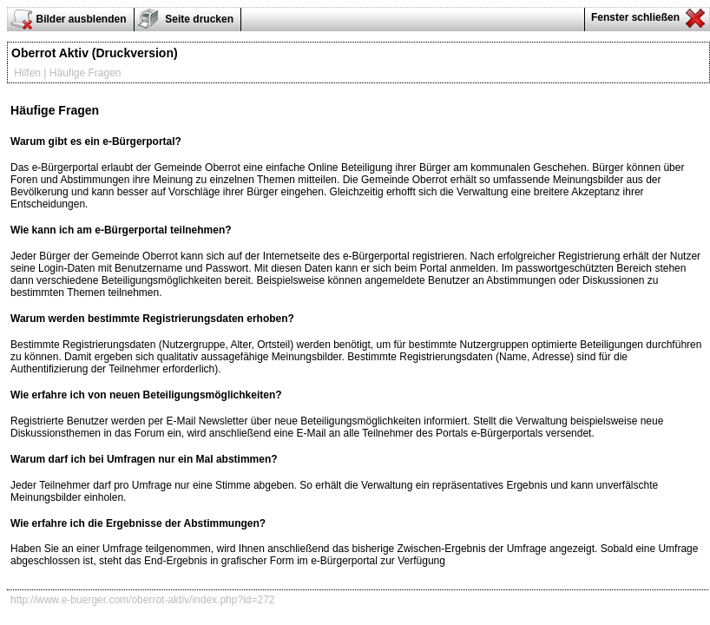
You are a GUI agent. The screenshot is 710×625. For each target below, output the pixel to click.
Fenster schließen (634, 17)
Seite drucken (197, 19)
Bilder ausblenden (81, 19)
